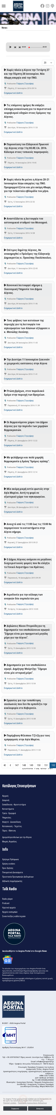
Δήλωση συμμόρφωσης (12, 881)
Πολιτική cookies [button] (9, 1103)
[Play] (10, 47)
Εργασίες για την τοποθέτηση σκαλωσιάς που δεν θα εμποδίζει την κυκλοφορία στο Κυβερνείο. (25, 704)
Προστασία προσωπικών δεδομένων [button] (32, 1103)
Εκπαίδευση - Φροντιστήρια (14, 805)
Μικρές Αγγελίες (9, 842)
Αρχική (5, 796)
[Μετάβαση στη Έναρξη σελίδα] (5, 765)
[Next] (19, 47)
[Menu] (4, 5)
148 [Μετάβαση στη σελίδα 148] (24, 765)
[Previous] (15, 47)
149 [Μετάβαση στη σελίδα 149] (31, 765)
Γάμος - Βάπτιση (9, 831)
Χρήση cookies (8, 864)
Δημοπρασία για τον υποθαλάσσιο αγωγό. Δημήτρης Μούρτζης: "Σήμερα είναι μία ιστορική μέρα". (25, 668)
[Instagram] (47, 6)
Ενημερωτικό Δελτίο (13, 93)
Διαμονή (5, 800)
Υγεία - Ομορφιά (9, 813)
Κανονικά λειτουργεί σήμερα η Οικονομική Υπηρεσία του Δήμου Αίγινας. (23, 289)
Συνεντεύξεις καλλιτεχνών (14, 916)
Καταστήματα (8, 809)
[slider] (35, 47)
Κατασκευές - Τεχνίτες (12, 826)
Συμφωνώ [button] (15, 1108)
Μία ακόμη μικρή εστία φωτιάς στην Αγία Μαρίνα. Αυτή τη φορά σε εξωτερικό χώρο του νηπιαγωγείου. (26, 492)
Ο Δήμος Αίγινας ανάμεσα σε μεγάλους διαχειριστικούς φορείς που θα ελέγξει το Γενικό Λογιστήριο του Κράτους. (28, 563)
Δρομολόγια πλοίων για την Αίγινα (17, 837)
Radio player (7, 899)
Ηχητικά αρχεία (9, 908)
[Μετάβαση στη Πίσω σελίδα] (10, 765)
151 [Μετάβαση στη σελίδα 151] (46, 765)
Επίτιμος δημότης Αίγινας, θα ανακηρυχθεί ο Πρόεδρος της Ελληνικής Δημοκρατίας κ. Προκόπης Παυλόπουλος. (28, 253)
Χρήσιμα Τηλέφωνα (10, 859)
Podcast (5, 903)
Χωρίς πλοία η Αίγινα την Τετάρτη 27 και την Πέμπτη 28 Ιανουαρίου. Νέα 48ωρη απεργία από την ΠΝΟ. (26, 73)
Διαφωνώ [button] (40, 1108)
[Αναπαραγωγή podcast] (5, 70)
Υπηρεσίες (6, 818)
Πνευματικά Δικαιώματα (12, 872)
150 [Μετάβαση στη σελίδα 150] (38, 765)
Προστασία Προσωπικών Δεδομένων (18, 877)
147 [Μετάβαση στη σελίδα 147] (17, 765)
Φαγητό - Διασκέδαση (11, 822)
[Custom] (52, 6)
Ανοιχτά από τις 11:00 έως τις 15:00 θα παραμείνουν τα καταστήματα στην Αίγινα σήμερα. (28, 527)
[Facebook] (42, 6)
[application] (28, 47)
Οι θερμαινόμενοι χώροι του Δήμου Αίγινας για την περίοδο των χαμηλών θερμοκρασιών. (26, 426)
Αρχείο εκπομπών (9, 912)
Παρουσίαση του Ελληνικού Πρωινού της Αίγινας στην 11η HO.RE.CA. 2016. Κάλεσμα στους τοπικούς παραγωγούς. (26, 148)
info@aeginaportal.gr (45, 1061)
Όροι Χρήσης (7, 868)
